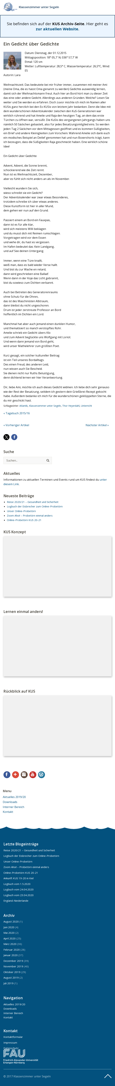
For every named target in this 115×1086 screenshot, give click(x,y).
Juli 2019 (8, 983)
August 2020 (11, 921)
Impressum (10, 1042)
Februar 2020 (11, 949)
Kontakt (8, 812)
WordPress (41, 774)
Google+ (15, 774)
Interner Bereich (13, 807)
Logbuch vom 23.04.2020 (18, 895)
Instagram (24, 774)
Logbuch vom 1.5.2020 (16, 884)
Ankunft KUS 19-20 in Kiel (18, 878)
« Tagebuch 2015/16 (16, 413)
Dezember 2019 (13, 961)
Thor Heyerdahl (71, 405)
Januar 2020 (10, 955)
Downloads (10, 802)
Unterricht (86, 405)
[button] (6, 437)
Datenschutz (11, 1048)
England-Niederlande (15, 900)
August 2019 (11, 977)
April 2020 (9, 938)
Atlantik (23, 405)
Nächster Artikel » (97, 425)
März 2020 (9, 944)
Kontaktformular (13, 1037)
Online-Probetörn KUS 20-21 (24, 520)
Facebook (6, 774)
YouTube (32, 774)
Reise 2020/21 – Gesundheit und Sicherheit (32, 502)
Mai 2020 (9, 932)
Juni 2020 (8, 927)
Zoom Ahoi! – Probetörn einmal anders (30, 515)
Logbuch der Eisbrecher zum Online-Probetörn (35, 506)
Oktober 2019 (11, 972)
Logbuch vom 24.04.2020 (18, 889)
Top (108, 1076)
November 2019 (13, 966)
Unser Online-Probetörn (21, 511)
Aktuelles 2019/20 (14, 797)
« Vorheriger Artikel (16, 425)
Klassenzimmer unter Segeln (39, 7)
